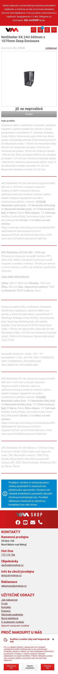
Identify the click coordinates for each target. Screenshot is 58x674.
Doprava (6, 610)
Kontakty (6, 607)
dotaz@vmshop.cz (11, 575)
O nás (4, 603)
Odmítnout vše (11, 667)
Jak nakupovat (9, 599)
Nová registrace (9, 618)
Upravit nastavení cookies (15, 625)
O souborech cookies (12, 622)
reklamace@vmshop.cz (14, 585)
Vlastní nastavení (30, 667)
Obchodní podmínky (12, 614)
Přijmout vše (47, 667)
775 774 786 (8, 554)
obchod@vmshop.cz (12, 565)
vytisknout (51, 48)
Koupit (29, 114)
